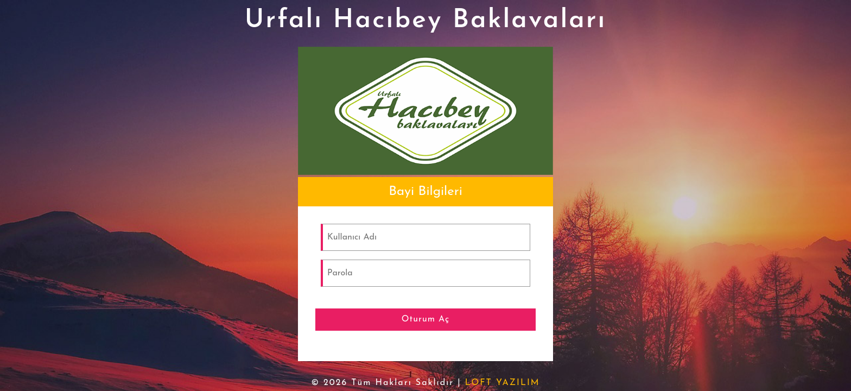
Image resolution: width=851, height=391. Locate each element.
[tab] (425, 191)
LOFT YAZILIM (502, 383)
